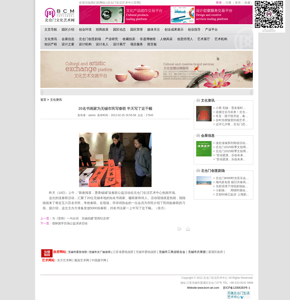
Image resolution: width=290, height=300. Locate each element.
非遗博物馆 (148, 39)
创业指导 (194, 29)
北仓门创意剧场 (90, 39)
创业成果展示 (174, 29)
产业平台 (211, 29)
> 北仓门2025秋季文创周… (231, 147)
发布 (238, 2)
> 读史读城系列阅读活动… (230, 143)
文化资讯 (50, 39)
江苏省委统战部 (123, 252)
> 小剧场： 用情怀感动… (230, 190)
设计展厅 (119, 44)
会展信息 (68, 39)
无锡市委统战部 (146, 252)
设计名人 (102, 44)
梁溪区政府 (215, 252)
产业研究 (111, 39)
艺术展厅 (203, 39)
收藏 (247, 2)
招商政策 (102, 29)
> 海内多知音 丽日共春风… (231, 182)
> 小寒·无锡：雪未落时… (229, 108)
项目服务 (136, 44)
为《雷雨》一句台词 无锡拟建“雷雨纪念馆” (75, 218)
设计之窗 (68, 44)
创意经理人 (185, 39)
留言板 (152, 44)
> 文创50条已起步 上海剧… (231, 194)
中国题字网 (99, 260)
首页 (43, 99)
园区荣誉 (136, 29)
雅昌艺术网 (81, 260)
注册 (228, 2)
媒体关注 (153, 29)
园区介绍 (68, 29)
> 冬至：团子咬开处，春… (230, 116)
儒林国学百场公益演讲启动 (63, 223)
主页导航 (50, 29)
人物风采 (166, 39)
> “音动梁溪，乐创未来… (229, 155)
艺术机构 (221, 39)
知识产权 (50, 44)
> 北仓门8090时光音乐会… (231, 178)
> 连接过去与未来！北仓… (230, 112)
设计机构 (85, 44)
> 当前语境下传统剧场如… (230, 186)
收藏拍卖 (129, 39)
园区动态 (119, 29)
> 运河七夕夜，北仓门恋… (230, 124)
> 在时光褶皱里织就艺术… (230, 120)
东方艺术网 (64, 260)
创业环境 (85, 29)
